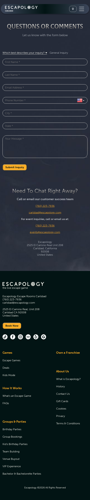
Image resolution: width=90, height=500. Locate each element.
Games (7, 353)
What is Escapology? (68, 379)
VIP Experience (12, 466)
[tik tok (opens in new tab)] (5, 337)
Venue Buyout (11, 458)
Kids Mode (9, 375)
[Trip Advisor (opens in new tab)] (28, 337)
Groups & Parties (14, 421)
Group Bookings (12, 436)
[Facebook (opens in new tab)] (12, 337)
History (60, 386)
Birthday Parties (12, 429)
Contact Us (63, 393)
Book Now (11, 325)
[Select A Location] (73, 9)
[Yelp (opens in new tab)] (35, 337)
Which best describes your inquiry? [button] (24, 52)
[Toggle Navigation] (81, 9)
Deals (6, 367)
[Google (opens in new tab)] (43, 337)
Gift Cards (62, 401)
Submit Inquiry (14, 167)
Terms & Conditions (68, 423)
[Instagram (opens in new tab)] (20, 337)
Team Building (11, 451)
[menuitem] (25, 366)
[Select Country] (80, 100)
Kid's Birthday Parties (15, 444)
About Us (62, 371)
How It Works (12, 388)
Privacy (60, 416)
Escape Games (11, 360)
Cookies (61, 408)
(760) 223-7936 (45, 206)
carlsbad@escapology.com (45, 212)
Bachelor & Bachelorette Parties (22, 473)
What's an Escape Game (17, 395)
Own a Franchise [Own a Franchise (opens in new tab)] (68, 353)
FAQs (6, 403)
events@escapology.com (45, 232)
